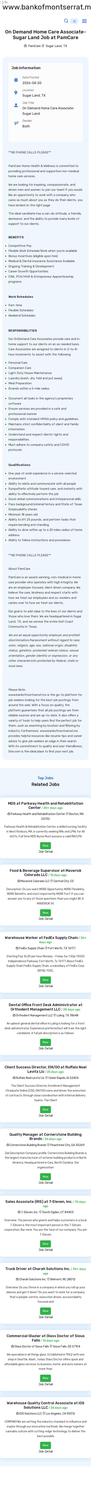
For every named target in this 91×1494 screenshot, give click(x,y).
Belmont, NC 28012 (62, 1279)
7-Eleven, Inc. (28, 1212)
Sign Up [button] (74, 21)
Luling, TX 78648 (67, 1015)
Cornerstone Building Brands (26, 1145)
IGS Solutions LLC (29, 1413)
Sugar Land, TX (56, 46)
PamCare (32, 46)
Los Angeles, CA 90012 (60, 1413)
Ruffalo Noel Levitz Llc (28, 1078)
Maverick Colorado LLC (33, 881)
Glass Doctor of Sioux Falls (30, 1346)
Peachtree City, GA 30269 (67, 1145)
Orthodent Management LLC (33, 1015)
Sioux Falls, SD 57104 (66, 1346)
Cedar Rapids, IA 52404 (64, 1078)
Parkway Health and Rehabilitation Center (36, 814)
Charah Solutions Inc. (31, 1279)
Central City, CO (64, 881)
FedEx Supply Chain (30, 948)
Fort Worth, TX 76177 (62, 948)
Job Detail (45, 851)
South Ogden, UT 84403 (58, 1212)
